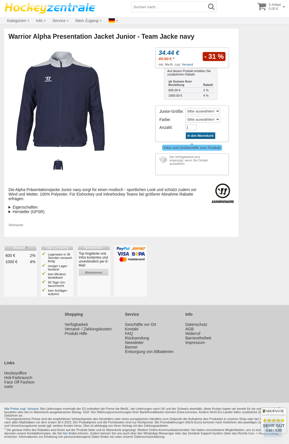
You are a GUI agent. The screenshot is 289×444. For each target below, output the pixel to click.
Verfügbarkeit (76, 324)
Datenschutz (196, 324)
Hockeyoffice (15, 373)
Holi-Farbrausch (18, 377)
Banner (131, 347)
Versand (187, 64)
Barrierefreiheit (198, 338)
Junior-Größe (171, 111)
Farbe (164, 119)
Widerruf (192, 333)
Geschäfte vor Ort (140, 324)
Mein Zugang (86, 20)
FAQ (129, 333)
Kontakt (131, 329)
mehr (8, 386)
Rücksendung (137, 338)
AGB (189, 329)
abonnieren (93, 272)
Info (39, 20)
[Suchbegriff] (168, 7)
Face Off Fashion (19, 382)
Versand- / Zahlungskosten (88, 329)
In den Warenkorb (200, 135)
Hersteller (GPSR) (29, 211)
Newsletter (134, 342)
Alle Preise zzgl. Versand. (22, 408)
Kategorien (16, 20)
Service (59, 20)
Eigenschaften (25, 207)
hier (65, 433)
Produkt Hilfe (76, 333)
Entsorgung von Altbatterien (149, 351)
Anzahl (165, 127)
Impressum (195, 342)
